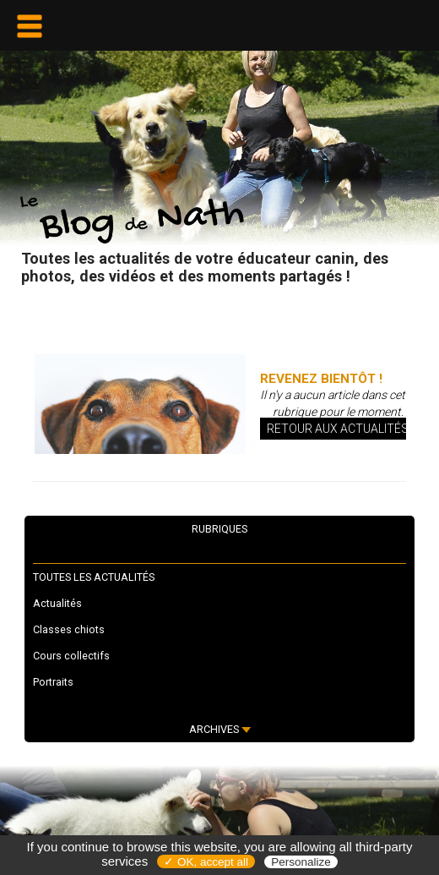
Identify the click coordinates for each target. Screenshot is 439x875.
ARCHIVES (220, 729)
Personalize (301, 862)
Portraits (53, 681)
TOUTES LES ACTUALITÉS (93, 577)
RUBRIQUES (219, 528)
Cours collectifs (71, 655)
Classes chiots (69, 629)
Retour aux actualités (338, 428)
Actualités (57, 603)
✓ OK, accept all (206, 862)
